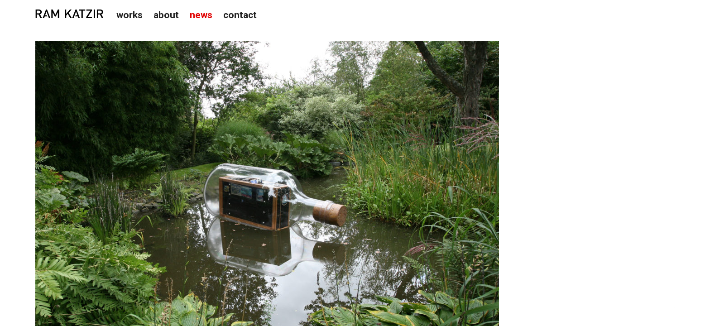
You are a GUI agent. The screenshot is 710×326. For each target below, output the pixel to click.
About (166, 15)
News (201, 15)
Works (129, 15)
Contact (240, 15)
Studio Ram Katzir (69, 14)
